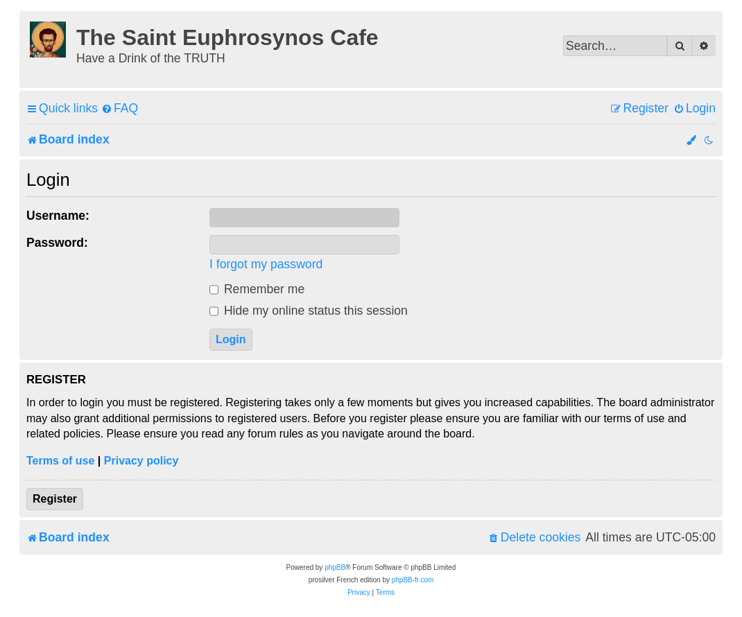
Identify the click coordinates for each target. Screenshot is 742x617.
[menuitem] (119, 108)
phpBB (335, 567)
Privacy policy (141, 461)
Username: (57, 216)
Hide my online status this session (308, 311)
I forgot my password (265, 264)
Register (55, 499)
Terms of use (60, 461)
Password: (57, 243)
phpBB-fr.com (413, 580)
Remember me (256, 289)
